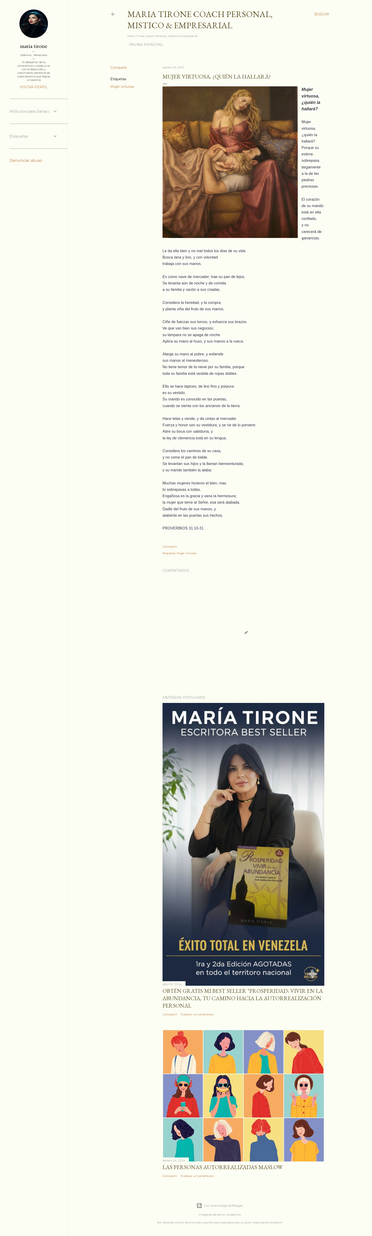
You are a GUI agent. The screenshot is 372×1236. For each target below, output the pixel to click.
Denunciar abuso (25, 160)
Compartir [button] (118, 67)
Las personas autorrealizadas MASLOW (223, 1167)
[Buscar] (321, 14)
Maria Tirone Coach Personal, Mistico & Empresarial (200, 20)
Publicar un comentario (197, 1014)
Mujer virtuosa (122, 86)
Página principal (146, 44)
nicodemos (233, 1214)
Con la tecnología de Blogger (219, 1205)
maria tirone (33, 46)
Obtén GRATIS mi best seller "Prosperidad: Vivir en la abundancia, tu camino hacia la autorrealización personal (243, 998)
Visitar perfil (34, 87)
